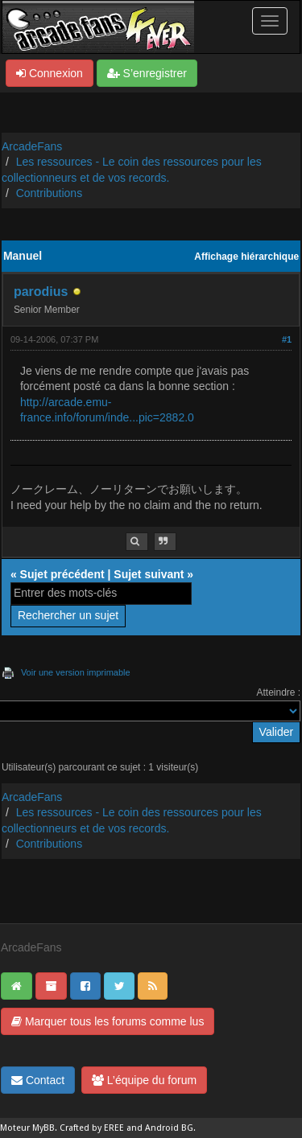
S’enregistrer (147, 73)
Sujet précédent (62, 574)
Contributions (49, 193)
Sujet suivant (149, 574)
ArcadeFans (32, 146)
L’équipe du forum (144, 1080)
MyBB (43, 1128)
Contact (37, 1080)
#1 (287, 339)
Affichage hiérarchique (246, 256)
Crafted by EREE (92, 1128)
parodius (41, 291)
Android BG (169, 1128)
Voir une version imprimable (75, 672)
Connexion (49, 73)
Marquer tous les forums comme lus (107, 1021)
